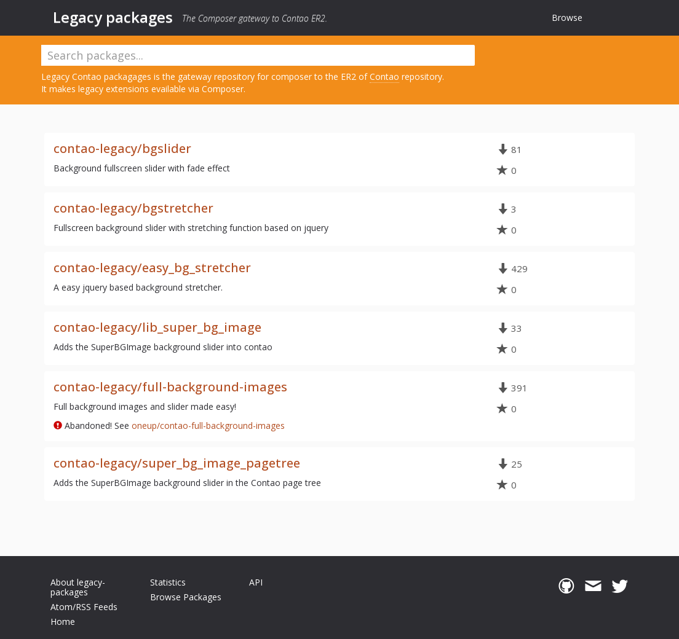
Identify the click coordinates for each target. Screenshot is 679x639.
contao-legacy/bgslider (122, 148)
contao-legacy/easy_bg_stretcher (152, 267)
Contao (384, 76)
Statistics (168, 582)
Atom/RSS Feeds (83, 607)
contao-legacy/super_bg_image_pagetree (177, 463)
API (256, 582)
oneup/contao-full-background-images (208, 425)
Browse (567, 17)
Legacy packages (113, 17)
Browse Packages (185, 597)
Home (62, 621)
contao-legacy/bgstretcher (133, 208)
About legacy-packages (77, 587)
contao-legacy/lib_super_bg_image (157, 327)
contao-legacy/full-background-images (170, 386)
